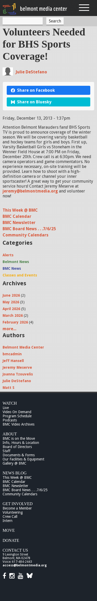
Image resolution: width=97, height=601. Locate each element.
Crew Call (10, 516)
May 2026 (11, 302)
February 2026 (15, 322)
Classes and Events (20, 275)
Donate (11, 540)
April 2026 (11, 309)
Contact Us (15, 550)
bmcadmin (12, 354)
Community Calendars (25, 235)
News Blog (15, 473)
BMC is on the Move (19, 438)
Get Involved (18, 504)
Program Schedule (17, 416)
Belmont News (16, 262)
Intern (7, 521)
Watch (10, 403)
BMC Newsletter (19, 222)
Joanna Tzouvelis (18, 374)
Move (9, 530)
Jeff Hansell (13, 361)
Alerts (8, 255)
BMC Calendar (17, 216)
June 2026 (11, 295)
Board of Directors (17, 447)
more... (9, 328)
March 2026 (13, 315)
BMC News (12, 268)
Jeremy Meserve (17, 367)
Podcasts (10, 420)
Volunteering (13, 512)
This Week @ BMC (20, 210)
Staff (6, 451)
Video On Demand (17, 412)
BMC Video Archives (18, 424)
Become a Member (17, 508)
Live (6, 408)
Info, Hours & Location (21, 443)
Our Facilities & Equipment (23, 459)
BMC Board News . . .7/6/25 (29, 228)
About (10, 434)
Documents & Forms (19, 455)
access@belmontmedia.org (25, 565)
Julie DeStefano (31, 72)
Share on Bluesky (31, 101)
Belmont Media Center (23, 347)
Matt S (8, 388)
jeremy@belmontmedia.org (30, 191)
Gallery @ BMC (14, 463)
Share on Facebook (33, 90)
